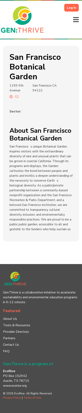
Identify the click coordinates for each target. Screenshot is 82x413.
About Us (10, 319)
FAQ (6, 351)
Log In (71, 7)
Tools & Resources (16, 325)
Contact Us (11, 344)
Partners (9, 338)
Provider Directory (16, 332)
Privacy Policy (12, 398)
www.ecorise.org (15, 385)
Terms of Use (32, 398)
